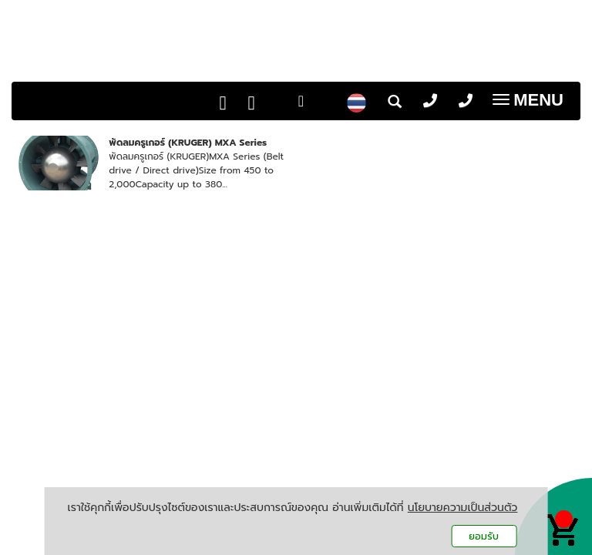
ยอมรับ (484, 536)
